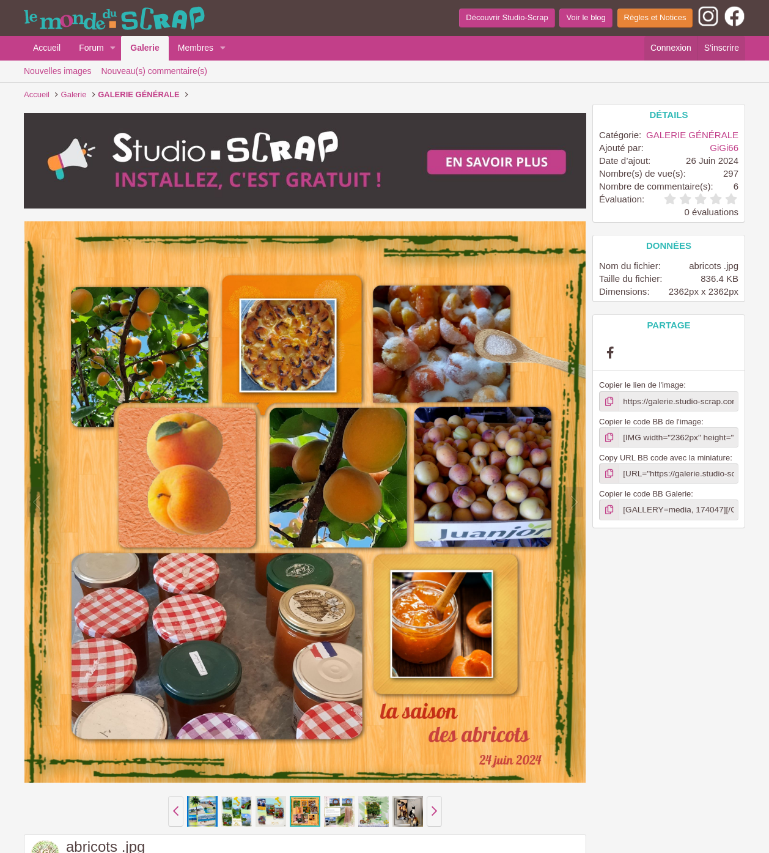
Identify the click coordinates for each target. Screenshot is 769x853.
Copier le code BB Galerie (645, 492)
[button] (113, 48)
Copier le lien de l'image (641, 385)
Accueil (47, 48)
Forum (91, 48)
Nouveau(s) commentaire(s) (154, 71)
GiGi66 (724, 147)
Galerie (144, 48)
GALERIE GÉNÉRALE (692, 135)
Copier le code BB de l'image (650, 421)
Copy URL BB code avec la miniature (664, 456)
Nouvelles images (58, 71)
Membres (195, 48)
